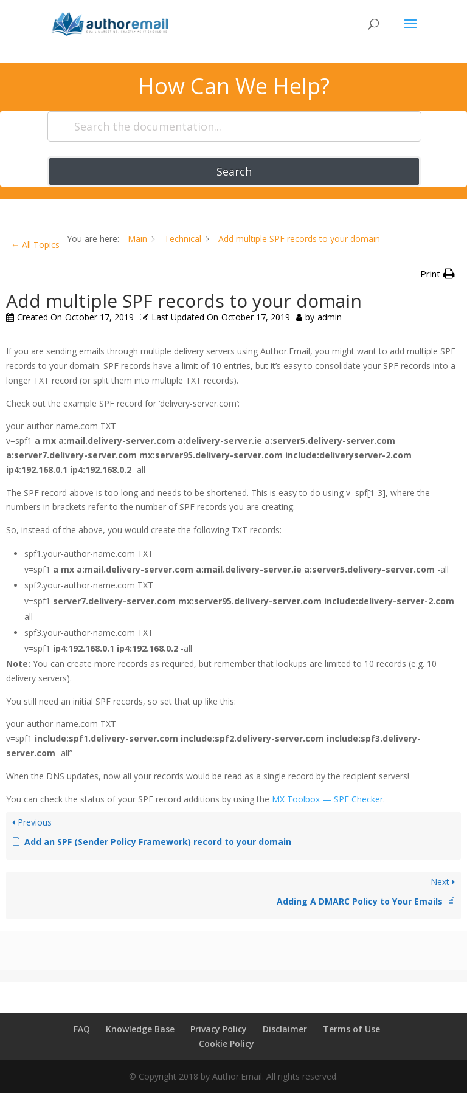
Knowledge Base (140, 1029)
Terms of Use (351, 1029)
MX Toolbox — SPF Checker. (328, 799)
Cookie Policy (226, 1043)
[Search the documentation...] (234, 126)
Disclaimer (285, 1029)
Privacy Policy (218, 1029)
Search (234, 171)
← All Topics (35, 244)
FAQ (82, 1029)
